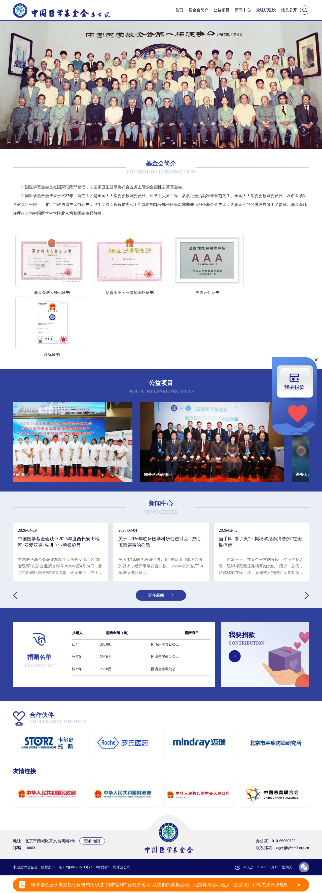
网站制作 (102, 867)
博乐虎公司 (122, 867)
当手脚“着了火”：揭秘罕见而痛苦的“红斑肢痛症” (260, 542)
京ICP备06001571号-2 (75, 867)
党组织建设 (266, 10)
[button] (290, 130)
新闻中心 (243, 10)
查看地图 (92, 841)
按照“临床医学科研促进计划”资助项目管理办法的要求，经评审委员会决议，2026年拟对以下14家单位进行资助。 (160, 566)
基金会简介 (198, 10)
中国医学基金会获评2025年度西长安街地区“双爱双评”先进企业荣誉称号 (58, 542)
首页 (179, 10)
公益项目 (221, 10)
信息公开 (289, 10)
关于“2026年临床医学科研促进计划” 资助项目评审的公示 (159, 542)
